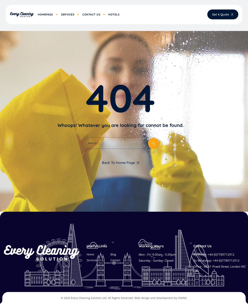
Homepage (45, 14)
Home (90, 254)
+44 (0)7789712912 (221, 254)
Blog (113, 254)
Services (67, 14)
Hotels (113, 14)
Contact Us (91, 14)
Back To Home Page (118, 162)
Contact (115, 260)
